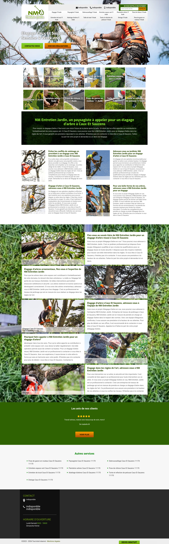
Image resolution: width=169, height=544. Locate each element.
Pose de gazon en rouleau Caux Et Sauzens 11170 (44, 462)
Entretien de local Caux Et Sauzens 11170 (44, 473)
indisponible (82, 8)
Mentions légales (53, 541)
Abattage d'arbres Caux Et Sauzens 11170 (85, 473)
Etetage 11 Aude (123, 17)
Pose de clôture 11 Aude (139, 12)
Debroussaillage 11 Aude (90, 12)
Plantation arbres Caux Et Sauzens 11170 (84, 468)
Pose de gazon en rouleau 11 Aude (139, 19)
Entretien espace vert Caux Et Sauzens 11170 (45, 468)
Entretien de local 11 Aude (57, 19)
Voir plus (84, 435)
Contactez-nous (32, 46)
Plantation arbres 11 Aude (123, 13)
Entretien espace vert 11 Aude (106, 13)
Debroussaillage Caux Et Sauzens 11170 (124, 461)
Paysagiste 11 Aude (73, 12)
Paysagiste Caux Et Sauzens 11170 (82, 461)
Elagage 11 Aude (56, 12)
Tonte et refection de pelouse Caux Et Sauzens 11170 (126, 474)
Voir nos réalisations (58, 46)
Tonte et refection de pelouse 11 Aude (106, 19)
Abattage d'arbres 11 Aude (73, 19)
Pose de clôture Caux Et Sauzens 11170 (124, 468)
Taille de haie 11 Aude (89, 17)
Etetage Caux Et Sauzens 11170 (40, 480)
